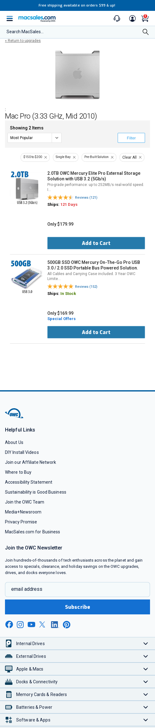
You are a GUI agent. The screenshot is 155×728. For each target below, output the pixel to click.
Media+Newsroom (23, 511)
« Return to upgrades (23, 40)
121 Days (69, 204)
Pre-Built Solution (96, 157)
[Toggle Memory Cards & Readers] (146, 694)
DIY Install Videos (22, 452)
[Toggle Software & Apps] (146, 720)
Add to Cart (96, 243)
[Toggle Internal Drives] (146, 643)
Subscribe (77, 607)
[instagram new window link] (20, 624)
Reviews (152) (86, 287)
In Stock (68, 293)
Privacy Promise (21, 521)
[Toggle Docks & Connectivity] (146, 682)
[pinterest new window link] (66, 624)
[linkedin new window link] (55, 624)
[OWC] (14, 417)
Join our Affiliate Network (30, 462)
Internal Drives (30, 643)
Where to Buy (18, 472)
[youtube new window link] (31, 624)
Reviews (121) (86, 198)
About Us (14, 442)
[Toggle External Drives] (146, 656)
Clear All (129, 157)
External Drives (31, 656)
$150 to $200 (32, 157)
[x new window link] (43, 624)
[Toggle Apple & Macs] (146, 669)
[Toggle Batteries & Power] (146, 707)
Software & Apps (33, 719)
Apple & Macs (29, 669)
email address (26, 589)
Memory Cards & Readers (41, 694)
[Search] (145, 32)
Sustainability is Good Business (35, 492)
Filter (131, 138)
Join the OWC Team (25, 502)
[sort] (34, 138)
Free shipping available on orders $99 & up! (77, 5)
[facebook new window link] (9, 625)
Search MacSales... (25, 31)
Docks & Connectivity (37, 681)
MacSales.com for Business (32, 531)
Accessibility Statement (28, 482)
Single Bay (63, 157)
